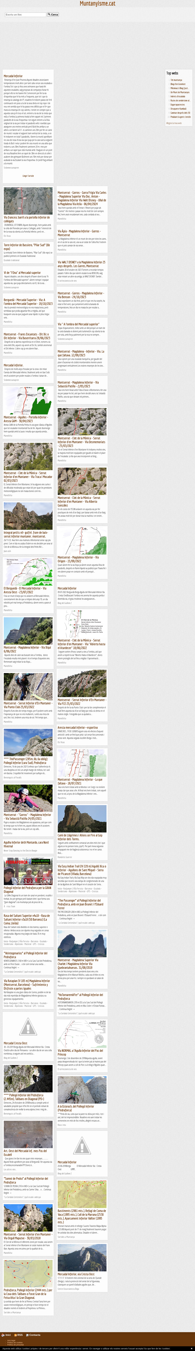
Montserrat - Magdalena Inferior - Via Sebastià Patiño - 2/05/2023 (78, 384)
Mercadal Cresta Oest (15, 1043)
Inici (7, 1335)
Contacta (33, 1335)
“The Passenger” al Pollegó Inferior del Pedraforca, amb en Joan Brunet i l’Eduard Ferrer (80, 904)
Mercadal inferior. (13, 365)
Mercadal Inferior (13, 76)
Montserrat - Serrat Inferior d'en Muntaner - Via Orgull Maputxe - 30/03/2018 (28, 1236)
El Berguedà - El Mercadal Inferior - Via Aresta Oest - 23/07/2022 (25, 590)
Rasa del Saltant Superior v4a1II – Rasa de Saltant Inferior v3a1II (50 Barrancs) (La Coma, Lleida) (27, 919)
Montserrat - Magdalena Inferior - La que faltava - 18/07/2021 (80, 781)
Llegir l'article (28, 175)
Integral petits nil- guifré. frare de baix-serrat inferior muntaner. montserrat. (26, 534)
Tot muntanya (176, 80)
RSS (18, 1335)
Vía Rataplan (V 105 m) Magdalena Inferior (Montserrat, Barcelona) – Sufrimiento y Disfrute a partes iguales (27, 984)
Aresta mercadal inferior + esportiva (78, 727)
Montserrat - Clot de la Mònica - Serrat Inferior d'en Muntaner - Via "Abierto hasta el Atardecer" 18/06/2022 (81, 644)
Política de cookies (15, 1343)
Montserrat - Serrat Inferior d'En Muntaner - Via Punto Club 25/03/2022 (28, 705)
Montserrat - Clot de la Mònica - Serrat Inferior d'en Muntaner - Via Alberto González (79, 501)
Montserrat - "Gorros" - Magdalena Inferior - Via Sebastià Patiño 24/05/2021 (27, 816)
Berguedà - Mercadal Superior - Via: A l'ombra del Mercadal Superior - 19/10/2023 (28, 301)
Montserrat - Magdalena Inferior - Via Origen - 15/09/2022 (78, 559)
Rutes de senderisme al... (181, 100)
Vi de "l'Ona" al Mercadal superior (22, 272)
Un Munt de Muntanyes (180, 92)
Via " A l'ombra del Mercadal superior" (78, 324)
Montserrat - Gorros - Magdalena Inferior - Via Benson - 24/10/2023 (81, 295)
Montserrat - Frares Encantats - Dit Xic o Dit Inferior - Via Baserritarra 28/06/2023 (27, 336)
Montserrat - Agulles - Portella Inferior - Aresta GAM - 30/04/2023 (26, 419)
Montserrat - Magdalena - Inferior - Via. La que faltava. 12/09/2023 (81, 353)
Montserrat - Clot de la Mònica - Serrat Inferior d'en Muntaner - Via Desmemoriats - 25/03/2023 (81, 442)
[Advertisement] (97, 45)
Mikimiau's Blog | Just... (180, 88)
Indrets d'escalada (178, 96)
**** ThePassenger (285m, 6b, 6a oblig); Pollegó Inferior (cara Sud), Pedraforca (26, 761)
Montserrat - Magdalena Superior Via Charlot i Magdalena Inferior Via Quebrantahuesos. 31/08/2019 (78, 963)
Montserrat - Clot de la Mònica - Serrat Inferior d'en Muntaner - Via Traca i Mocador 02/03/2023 (28, 476)
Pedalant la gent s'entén (181, 116)
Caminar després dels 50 (180, 112)
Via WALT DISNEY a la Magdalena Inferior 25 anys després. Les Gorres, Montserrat (81, 264)
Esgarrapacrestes (178, 104)
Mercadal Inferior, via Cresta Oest (76, 1274)
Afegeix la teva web (174, 123)
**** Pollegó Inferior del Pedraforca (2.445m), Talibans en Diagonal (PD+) (24, 1097)
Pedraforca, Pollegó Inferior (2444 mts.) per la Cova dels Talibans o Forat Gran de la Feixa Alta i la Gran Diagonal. (28, 1293)
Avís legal (11, 1340)
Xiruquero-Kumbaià (178, 108)
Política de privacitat (15, 1345)
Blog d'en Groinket (178, 84)
